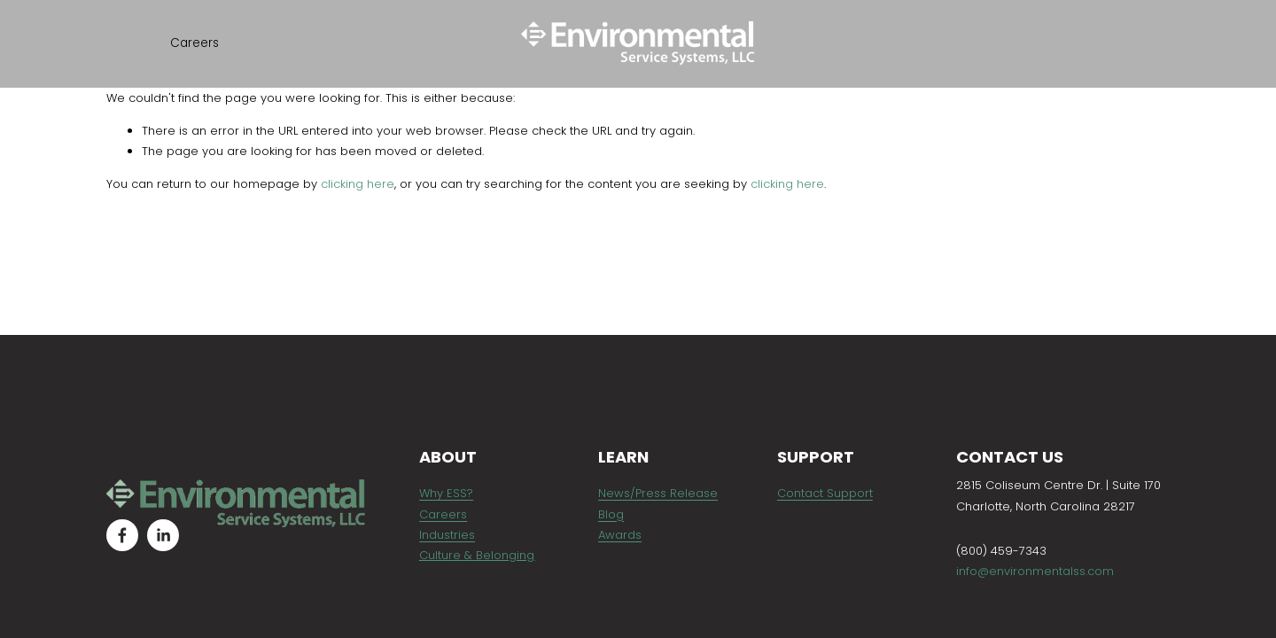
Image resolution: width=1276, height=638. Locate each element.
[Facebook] (122, 535)
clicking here (357, 183)
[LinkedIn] (163, 535)
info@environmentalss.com (1035, 571)
